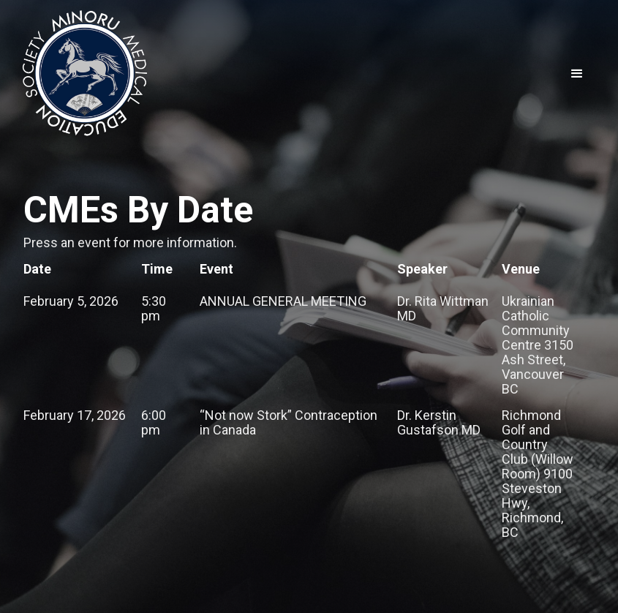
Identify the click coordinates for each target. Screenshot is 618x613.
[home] (84, 74)
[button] (577, 74)
